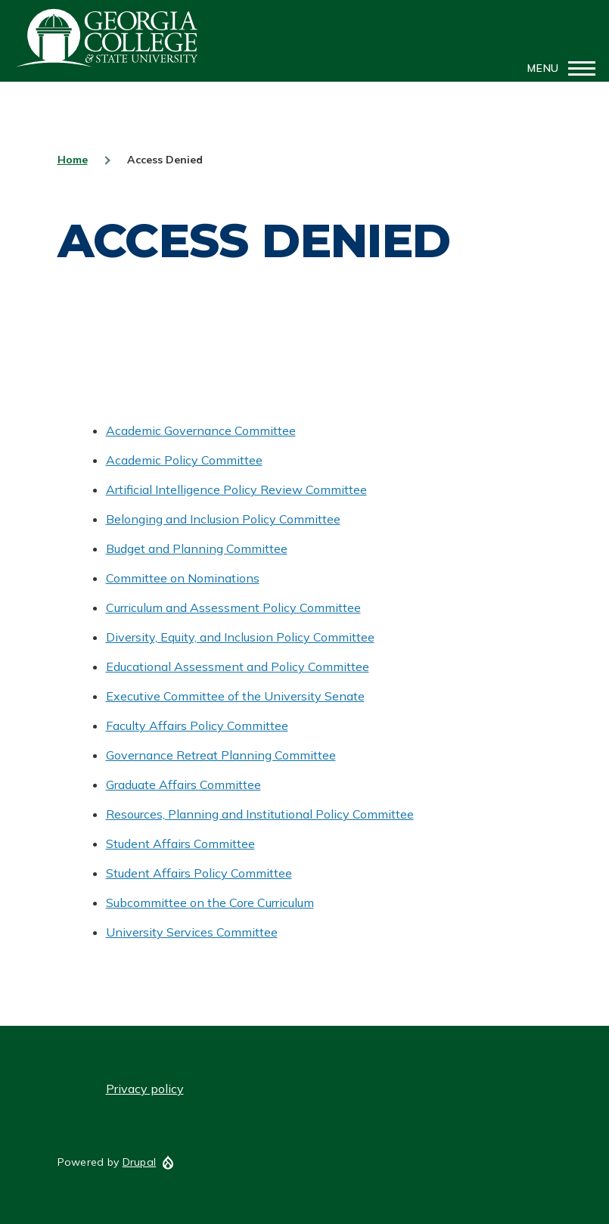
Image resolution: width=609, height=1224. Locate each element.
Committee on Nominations (182, 578)
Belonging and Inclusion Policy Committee (223, 519)
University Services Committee (192, 932)
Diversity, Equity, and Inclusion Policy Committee (240, 637)
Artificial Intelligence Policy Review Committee (236, 489)
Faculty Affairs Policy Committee (197, 725)
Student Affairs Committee (180, 843)
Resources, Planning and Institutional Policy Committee (260, 814)
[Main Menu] (557, 68)
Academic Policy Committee (184, 460)
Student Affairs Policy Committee (199, 873)
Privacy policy (145, 1088)
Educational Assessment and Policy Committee (237, 666)
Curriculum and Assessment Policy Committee (233, 607)
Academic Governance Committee (201, 430)
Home (72, 159)
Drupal (140, 1162)
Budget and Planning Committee (196, 548)
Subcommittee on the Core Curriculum (210, 902)
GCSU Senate (107, 38)
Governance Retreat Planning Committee (221, 755)
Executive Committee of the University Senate (235, 696)
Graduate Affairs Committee (183, 784)
